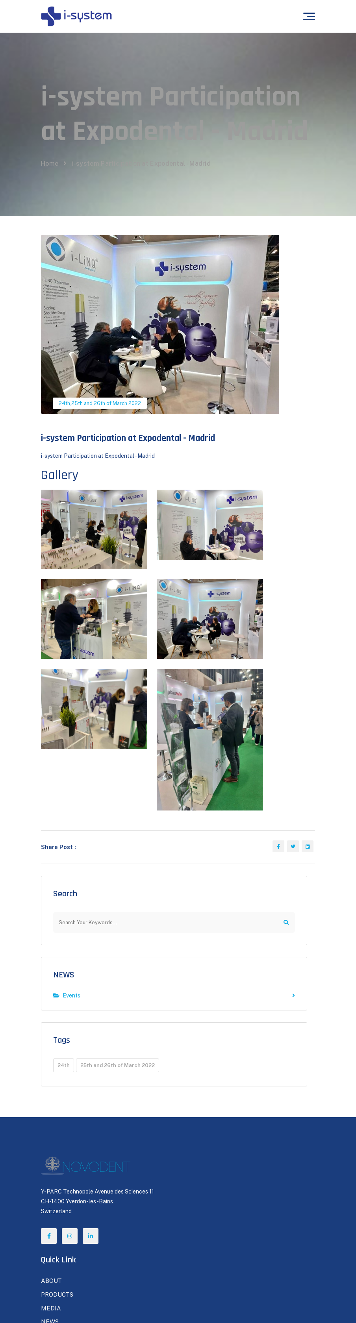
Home (49, 201)
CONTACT (197, 1154)
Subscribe (276, 1227)
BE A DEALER (202, 1140)
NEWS (63, 879)
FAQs (48, 1198)
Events (174, 900)
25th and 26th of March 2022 (106, 441)
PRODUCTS (199, 1099)
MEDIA (193, 1113)
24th (64, 441)
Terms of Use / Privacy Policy (273, 1302)
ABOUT (194, 1085)
